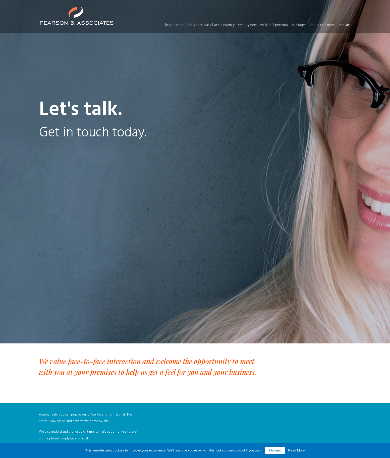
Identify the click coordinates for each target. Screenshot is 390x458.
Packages (299, 25)
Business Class (200, 25)
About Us (317, 25)
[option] (195, 171)
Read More (296, 450)
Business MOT (175, 25)
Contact (345, 25)
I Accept (275, 450)
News (331, 25)
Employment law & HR (255, 25)
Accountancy (224, 25)
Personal (282, 25)
